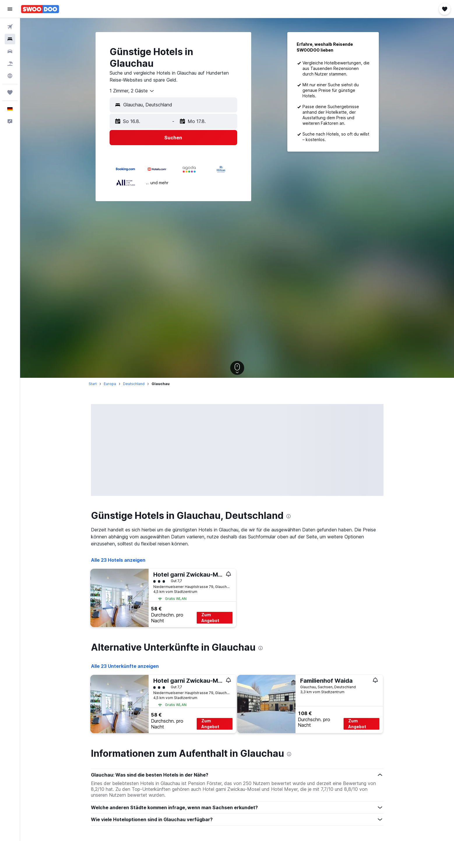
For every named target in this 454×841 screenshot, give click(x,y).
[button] (9, 9)
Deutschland (134, 384)
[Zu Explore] (9, 76)
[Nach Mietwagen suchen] (9, 51)
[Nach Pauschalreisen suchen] (9, 63)
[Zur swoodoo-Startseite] (40, 9)
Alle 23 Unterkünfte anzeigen (125, 666)
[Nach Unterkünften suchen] (9, 39)
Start (93, 384)
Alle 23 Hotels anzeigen (118, 560)
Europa (110, 384)
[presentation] (288, 516)
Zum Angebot (210, 617)
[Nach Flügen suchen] (9, 27)
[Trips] (9, 92)
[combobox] (132, 91)
